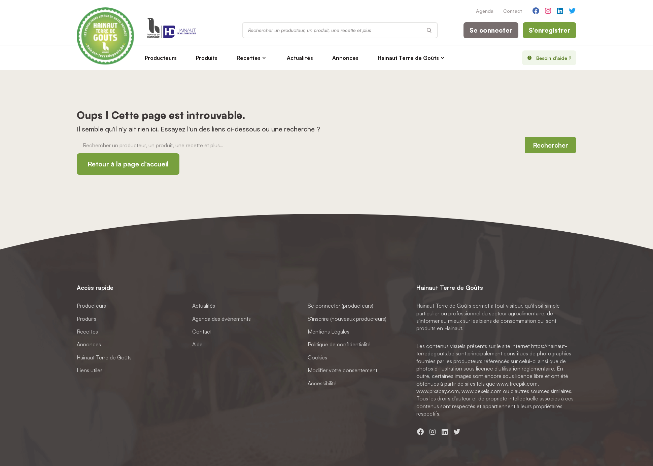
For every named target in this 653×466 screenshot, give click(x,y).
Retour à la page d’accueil (128, 164)
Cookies (317, 357)
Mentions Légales (328, 331)
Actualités (300, 57)
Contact (512, 11)
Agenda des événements (221, 318)
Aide (197, 344)
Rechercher (550, 145)
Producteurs (161, 57)
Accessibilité (322, 383)
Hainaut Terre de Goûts (408, 57)
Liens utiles (90, 370)
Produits (206, 57)
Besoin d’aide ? (547, 58)
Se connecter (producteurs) (340, 305)
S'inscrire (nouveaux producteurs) (347, 318)
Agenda (484, 11)
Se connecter (491, 30)
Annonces (345, 57)
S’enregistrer (549, 30)
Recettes (249, 57)
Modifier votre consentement (342, 370)
